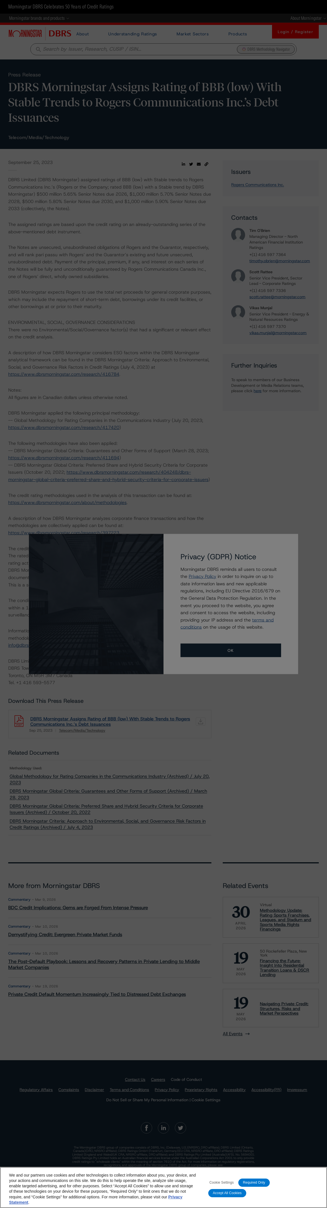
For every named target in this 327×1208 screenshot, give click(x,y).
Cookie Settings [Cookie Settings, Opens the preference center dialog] (221, 1183)
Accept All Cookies (227, 1193)
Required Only (254, 1183)
